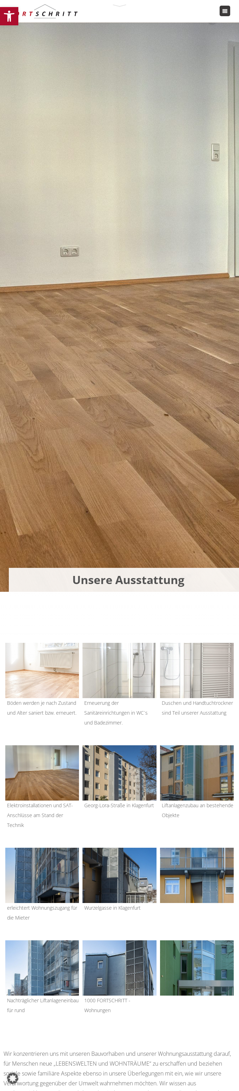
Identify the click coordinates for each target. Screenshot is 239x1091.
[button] (9, 16)
